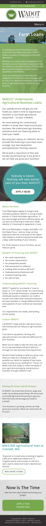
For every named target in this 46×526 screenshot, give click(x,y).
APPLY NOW (23, 191)
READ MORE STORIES (14, 471)
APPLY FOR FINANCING (23, 505)
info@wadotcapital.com (36, 2)
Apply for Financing (23, 6)
